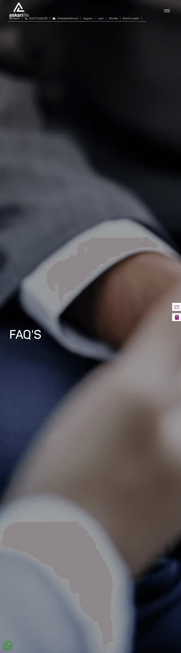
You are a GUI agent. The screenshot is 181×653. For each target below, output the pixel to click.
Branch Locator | (132, 18)
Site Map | (114, 18)
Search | (15, 18)
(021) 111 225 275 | (37, 18)
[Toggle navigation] (167, 9)
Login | (102, 18)
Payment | (89, 19)
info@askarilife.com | (67, 18)
